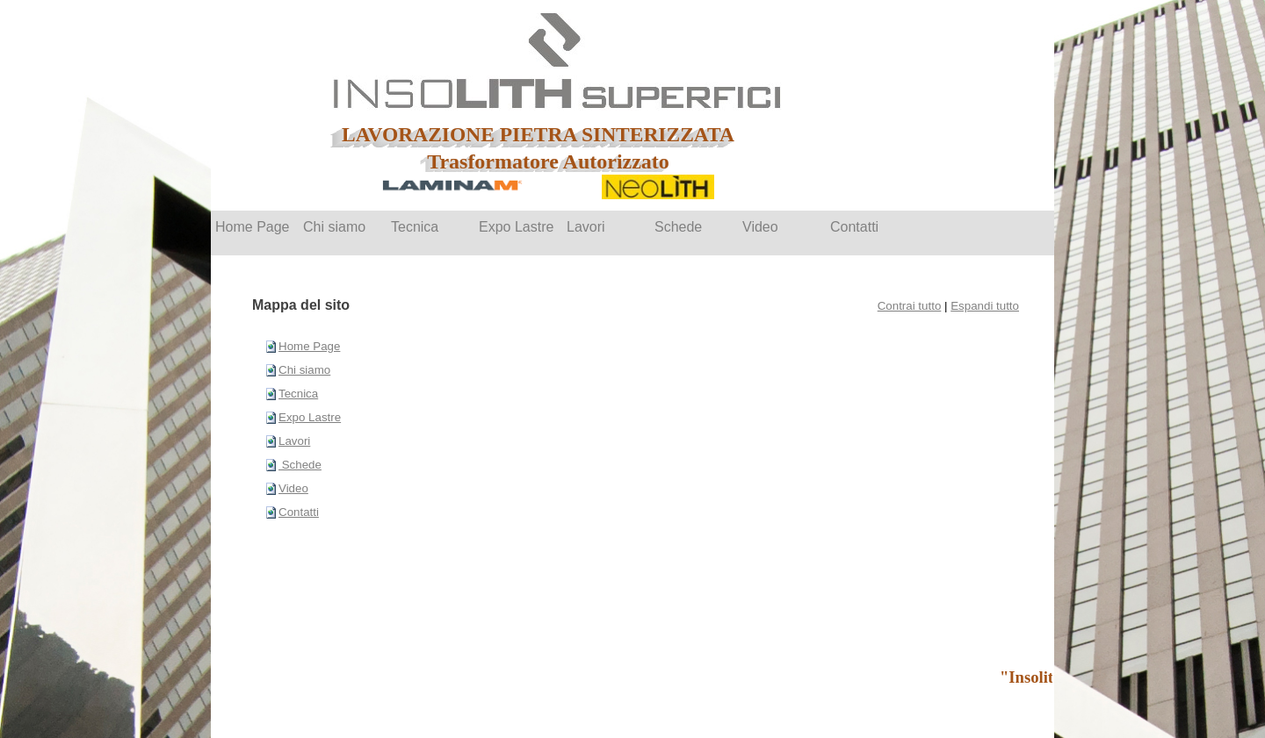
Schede (300, 464)
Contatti (298, 512)
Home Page (309, 346)
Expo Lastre (309, 417)
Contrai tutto (910, 305)
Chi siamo (304, 369)
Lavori (294, 441)
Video (293, 488)
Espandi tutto (985, 305)
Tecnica (298, 393)
